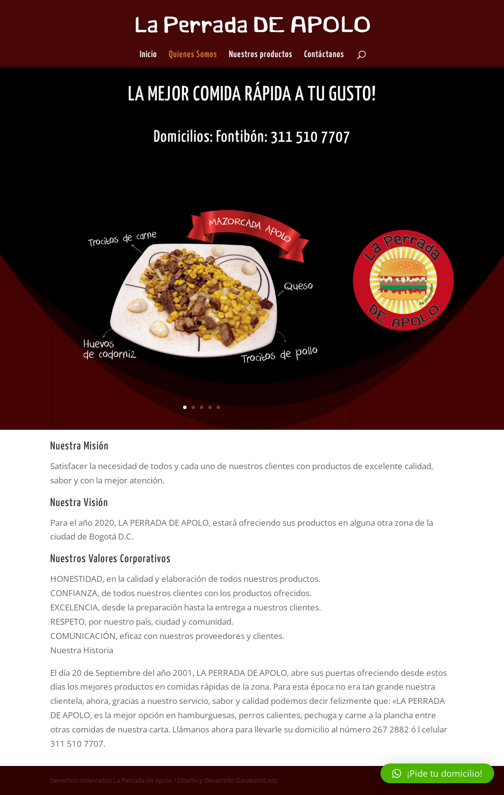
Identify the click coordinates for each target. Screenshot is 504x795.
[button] (437, 773)
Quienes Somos (193, 55)
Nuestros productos (260, 55)
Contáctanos (324, 55)
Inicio (148, 55)
